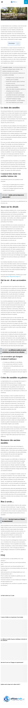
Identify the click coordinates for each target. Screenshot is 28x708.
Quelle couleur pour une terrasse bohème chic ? (12, 566)
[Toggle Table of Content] (17, 43)
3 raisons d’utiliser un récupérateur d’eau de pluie (12, 617)
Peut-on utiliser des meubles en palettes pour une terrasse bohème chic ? (13, 577)
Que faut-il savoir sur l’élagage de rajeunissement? (12, 662)
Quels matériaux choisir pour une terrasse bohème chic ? (13, 563)
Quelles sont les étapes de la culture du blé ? (10, 684)
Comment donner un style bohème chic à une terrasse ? (12, 559)
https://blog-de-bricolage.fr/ (13, 276)
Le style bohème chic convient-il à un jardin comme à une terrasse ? (14, 584)
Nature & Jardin (5, 11)
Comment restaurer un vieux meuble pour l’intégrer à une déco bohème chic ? (14, 580)
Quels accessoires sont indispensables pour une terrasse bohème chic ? (13, 573)
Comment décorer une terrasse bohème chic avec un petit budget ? (14, 569)
